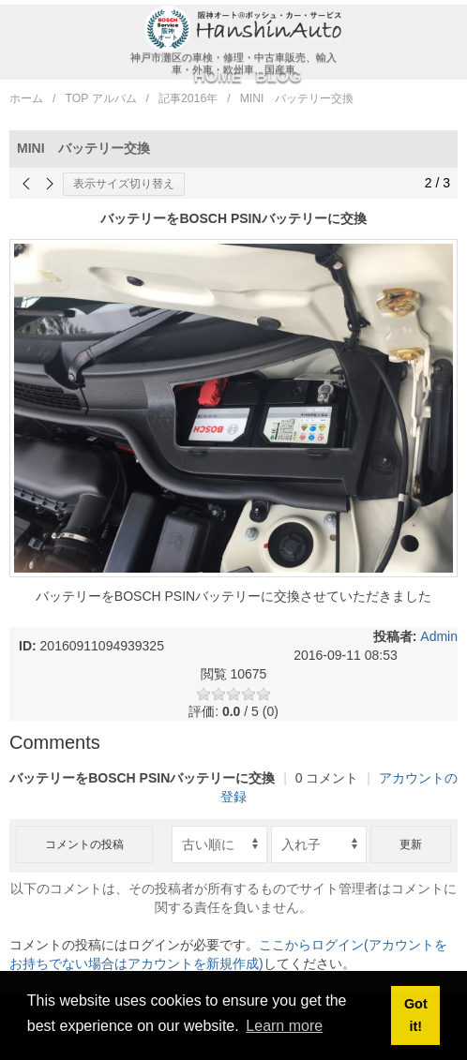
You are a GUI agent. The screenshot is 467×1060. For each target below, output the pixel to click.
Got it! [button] (416, 1015)
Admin (439, 636)
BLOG (278, 76)
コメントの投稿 (84, 844)
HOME (218, 76)
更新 (410, 844)
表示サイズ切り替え (123, 183)
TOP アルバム (100, 98)
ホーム (26, 98)
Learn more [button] (284, 1026)
